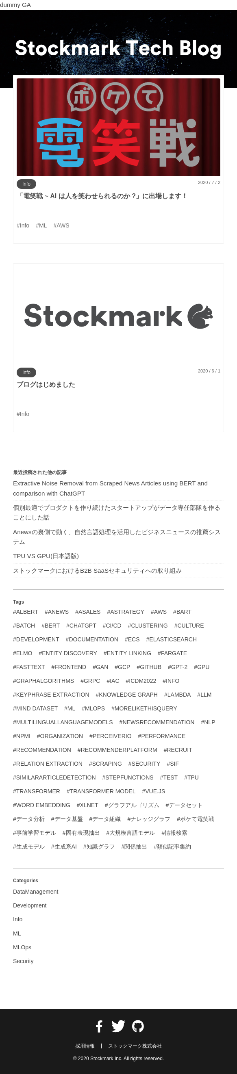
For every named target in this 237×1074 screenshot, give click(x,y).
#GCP (122, 667)
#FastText (29, 667)
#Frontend (69, 667)
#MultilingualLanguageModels (63, 722)
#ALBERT (25, 611)
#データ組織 (105, 819)
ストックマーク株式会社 (135, 1046)
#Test (169, 777)
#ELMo (22, 653)
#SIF (173, 763)
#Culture (189, 625)
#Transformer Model (101, 791)
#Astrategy (125, 611)
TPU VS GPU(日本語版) (46, 555)
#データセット (184, 805)
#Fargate (172, 653)
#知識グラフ (99, 846)
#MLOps (93, 708)
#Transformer (36, 791)
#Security (144, 763)
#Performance (162, 736)
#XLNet (87, 805)
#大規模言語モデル (131, 832)
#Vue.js (153, 791)
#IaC (113, 681)
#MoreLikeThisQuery (144, 708)
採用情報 (85, 1046)
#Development (36, 639)
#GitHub (149, 667)
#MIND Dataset (35, 708)
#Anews (57, 611)
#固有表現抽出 (81, 832)
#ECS (132, 639)
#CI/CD (112, 625)
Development (30, 905)
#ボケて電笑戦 (195, 819)
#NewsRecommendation (157, 722)
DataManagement (35, 891)
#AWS (159, 611)
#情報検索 (174, 832)
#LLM (204, 694)
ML (17, 933)
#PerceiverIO (110, 736)
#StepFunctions (128, 777)
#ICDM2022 (141, 681)
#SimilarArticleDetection (54, 777)
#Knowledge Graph (127, 694)
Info (26, 184)
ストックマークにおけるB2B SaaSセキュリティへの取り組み (97, 570)
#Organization (60, 736)
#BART (182, 611)
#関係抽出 (135, 846)
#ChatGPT (81, 625)
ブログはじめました (46, 384)
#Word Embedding (41, 805)
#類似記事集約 (172, 846)
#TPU (191, 777)
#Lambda (177, 694)
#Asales (87, 611)
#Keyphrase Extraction (51, 694)
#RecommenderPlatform (117, 750)
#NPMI (21, 736)
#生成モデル (29, 846)
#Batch (24, 625)
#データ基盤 (67, 819)
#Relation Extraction (48, 763)
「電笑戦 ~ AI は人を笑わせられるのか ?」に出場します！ (102, 196)
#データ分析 (29, 819)
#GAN (100, 667)
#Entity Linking (127, 653)
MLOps (22, 947)
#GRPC (90, 681)
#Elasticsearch (171, 639)
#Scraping (105, 763)
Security (23, 961)
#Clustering (148, 625)
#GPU (201, 667)
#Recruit (178, 750)
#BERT (50, 625)
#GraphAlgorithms (43, 681)
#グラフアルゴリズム (132, 805)
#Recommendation (42, 750)
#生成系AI (64, 846)
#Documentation (92, 639)
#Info (171, 681)
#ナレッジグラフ (148, 819)
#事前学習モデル (34, 832)
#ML (69, 708)
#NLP (208, 722)
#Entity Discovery (68, 653)
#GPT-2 (177, 667)
